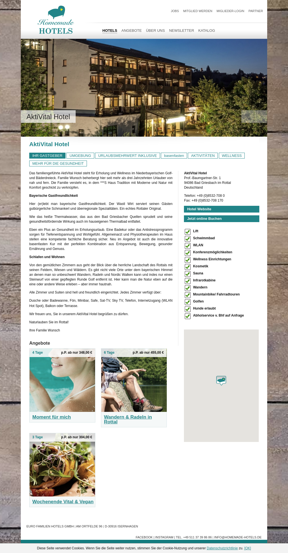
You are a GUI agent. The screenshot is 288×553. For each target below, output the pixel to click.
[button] (221, 381)
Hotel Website (199, 209)
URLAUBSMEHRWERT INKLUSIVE (127, 156)
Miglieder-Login (230, 11)
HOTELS (109, 30)
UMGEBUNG (80, 156)
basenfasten (174, 156)
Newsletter (181, 30)
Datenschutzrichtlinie (222, 548)
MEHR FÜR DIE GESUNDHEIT (58, 163)
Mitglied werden (197, 11)
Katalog (206, 30)
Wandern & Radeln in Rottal (128, 419)
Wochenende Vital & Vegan (63, 501)
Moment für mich (51, 417)
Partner (255, 11)
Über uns (155, 30)
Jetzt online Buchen (204, 218)
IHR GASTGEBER (47, 156)
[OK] (247, 548)
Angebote (132, 30)
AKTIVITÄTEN (203, 156)
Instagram (164, 537)
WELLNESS (232, 156)
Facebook (144, 537)
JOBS (175, 11)
